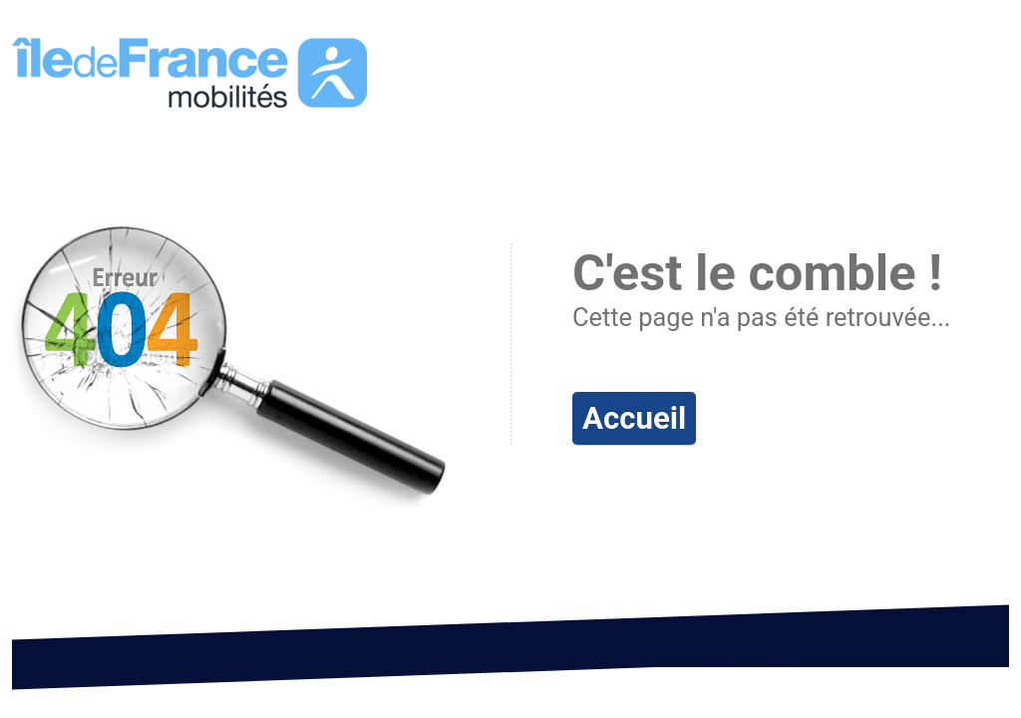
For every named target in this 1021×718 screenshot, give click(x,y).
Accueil (634, 418)
